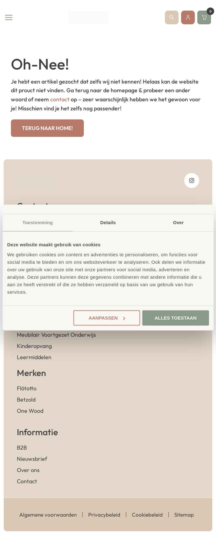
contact (60, 99)
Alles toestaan (175, 318)
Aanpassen (107, 318)
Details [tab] (108, 222)
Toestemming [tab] (37, 222)
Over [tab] (178, 222)
